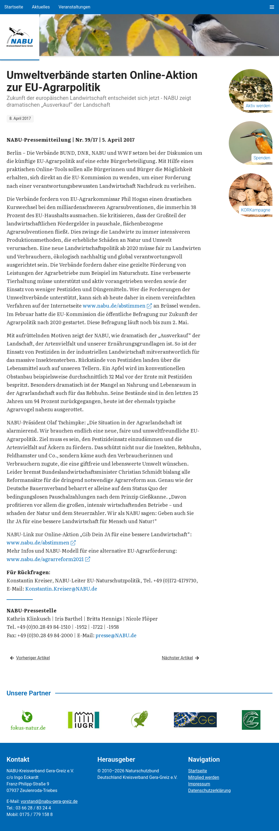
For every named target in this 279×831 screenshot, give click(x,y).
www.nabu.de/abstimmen (117, 305)
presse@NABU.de (116, 635)
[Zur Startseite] (20, 37)
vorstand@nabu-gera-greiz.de (49, 801)
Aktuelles (41, 7)
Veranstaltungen (74, 7)
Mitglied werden (203, 777)
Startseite (13, 7)
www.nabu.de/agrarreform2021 (48, 559)
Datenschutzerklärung (209, 790)
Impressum (199, 784)
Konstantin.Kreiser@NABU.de (61, 588)
